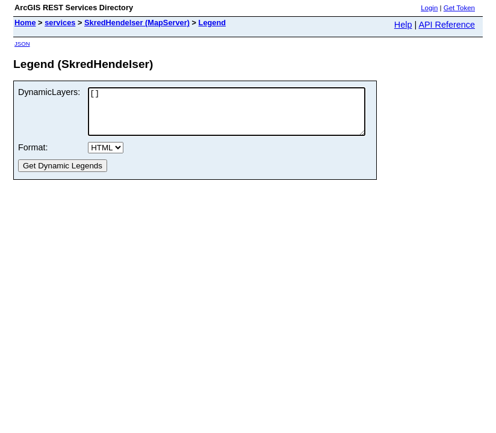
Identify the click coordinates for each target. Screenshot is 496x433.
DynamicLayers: (49, 92)
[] (243, 116)
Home (25, 22)
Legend (212, 22)
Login (429, 7)
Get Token (459, 7)
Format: (33, 156)
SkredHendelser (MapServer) (137, 22)
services (60, 22)
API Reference (446, 24)
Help (403, 24)
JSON (22, 43)
